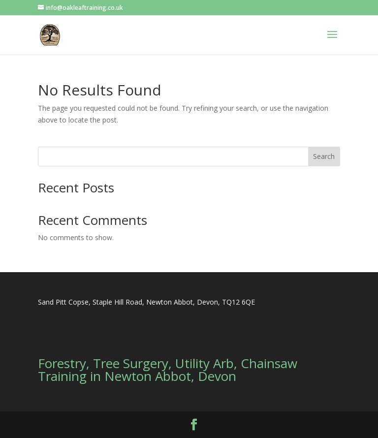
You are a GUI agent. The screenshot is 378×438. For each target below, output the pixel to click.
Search (324, 156)
